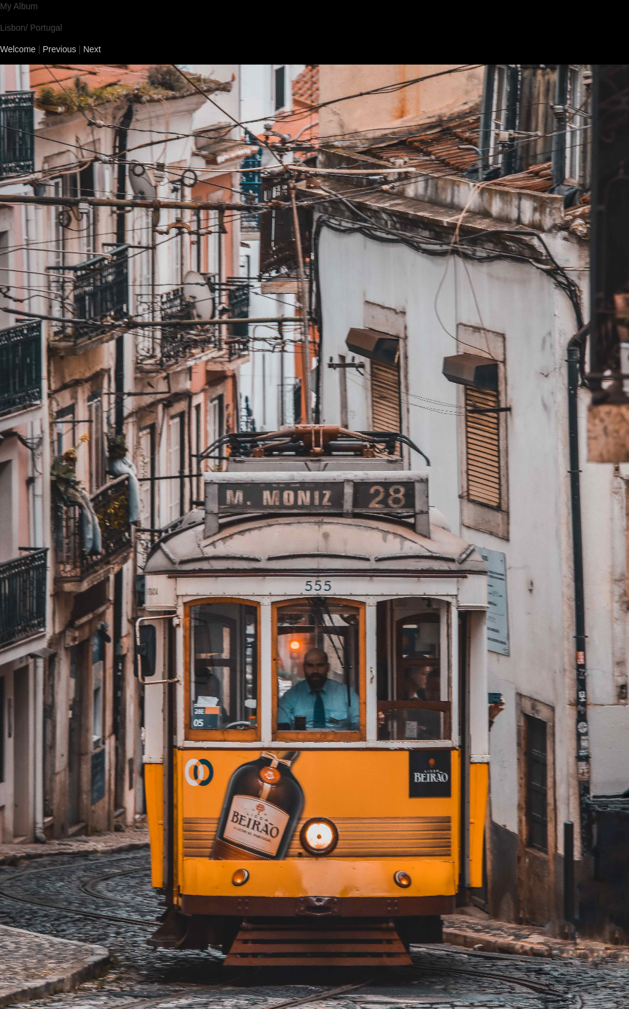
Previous (59, 49)
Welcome (18, 49)
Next (92, 49)
